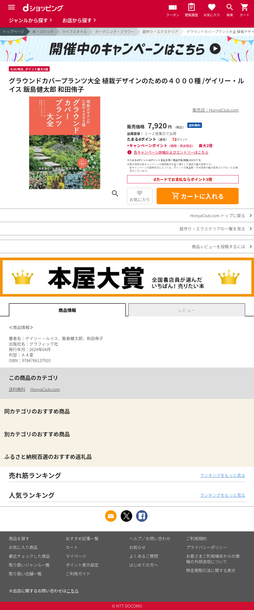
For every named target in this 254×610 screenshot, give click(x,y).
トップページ (13, 31)
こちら (72, 591)
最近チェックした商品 (29, 556)
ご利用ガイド (78, 573)
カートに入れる (197, 196)
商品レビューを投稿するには (218, 246)
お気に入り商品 (23, 547)
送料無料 (17, 389)
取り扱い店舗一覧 (25, 573)
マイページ (76, 556)
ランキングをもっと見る (222, 475)
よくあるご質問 (143, 556)
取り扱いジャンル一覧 (29, 565)
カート (72, 547)
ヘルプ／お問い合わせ (149, 538)
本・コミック (43, 31)
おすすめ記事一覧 (82, 538)
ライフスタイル (74, 31)
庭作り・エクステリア (160, 31)
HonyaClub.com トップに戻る (217, 215)
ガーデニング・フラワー (114, 31)
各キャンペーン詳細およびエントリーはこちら (171, 152)
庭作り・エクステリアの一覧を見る (212, 229)
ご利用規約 (196, 538)
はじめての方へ (143, 565)
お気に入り (139, 199)
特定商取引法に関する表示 (211, 570)
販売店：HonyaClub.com (216, 110)
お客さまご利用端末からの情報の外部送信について (213, 558)
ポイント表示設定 (82, 565)
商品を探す (19, 538)
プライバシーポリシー (206, 547)
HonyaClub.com (45, 389)
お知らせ (137, 547)
